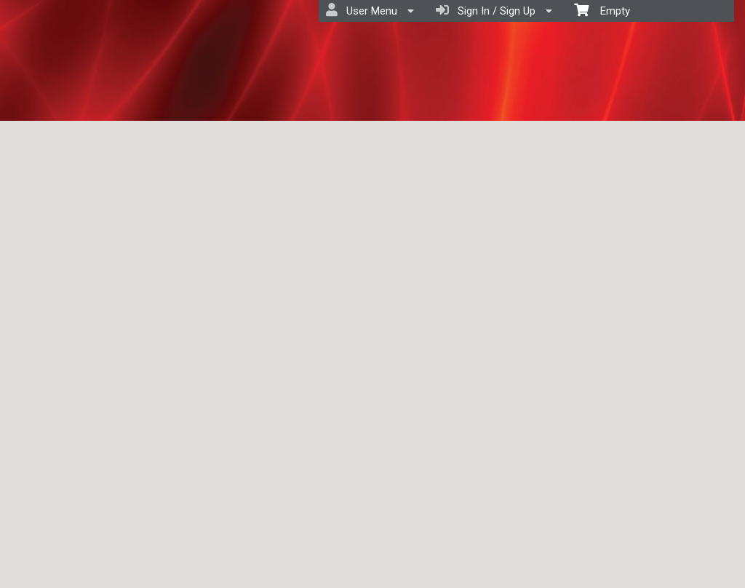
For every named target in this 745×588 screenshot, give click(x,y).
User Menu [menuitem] (370, 10)
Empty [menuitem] (602, 9)
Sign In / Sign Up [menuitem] (494, 10)
